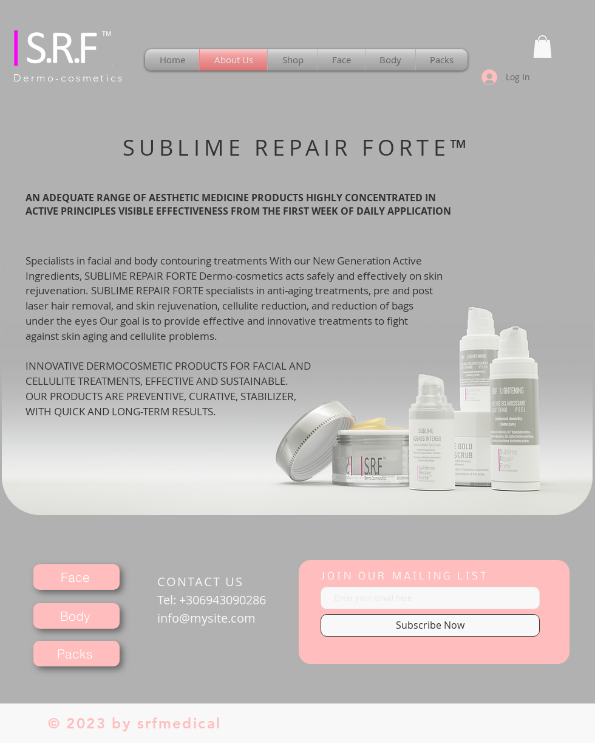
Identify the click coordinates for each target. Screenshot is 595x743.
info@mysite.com (206, 618)
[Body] (76, 616)
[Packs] (76, 653)
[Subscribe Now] (430, 625)
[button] (542, 46)
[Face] (76, 577)
